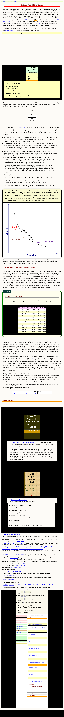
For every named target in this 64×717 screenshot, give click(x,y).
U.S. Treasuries (36, 23)
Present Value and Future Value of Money (36, 624)
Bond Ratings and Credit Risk (34, 648)
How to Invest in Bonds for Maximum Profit (24, 442)
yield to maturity (29, 19)
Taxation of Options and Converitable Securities (37, 681)
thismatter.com (14, 558)
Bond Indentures (32, 634)
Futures (18, 636)
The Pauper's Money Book (19, 500)
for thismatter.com (11, 534)
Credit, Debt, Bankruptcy (21, 615)
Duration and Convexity (44, 393)
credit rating (20, 11)
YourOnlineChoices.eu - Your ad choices (13, 554)
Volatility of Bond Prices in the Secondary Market (37, 651)
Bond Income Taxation (33, 677)
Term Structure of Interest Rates (34, 658)
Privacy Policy (20, 541)
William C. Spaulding (28, 563)
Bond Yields (31, 638)
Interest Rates (31, 620)
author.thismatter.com (15, 567)
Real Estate (19, 618)
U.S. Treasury (33, 358)
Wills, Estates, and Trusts (21, 622)
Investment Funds (20, 626)
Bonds (18, 630)
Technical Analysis (20, 641)
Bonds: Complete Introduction (34, 631)
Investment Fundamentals (21, 624)
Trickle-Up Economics (8, 579)
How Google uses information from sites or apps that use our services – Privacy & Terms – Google (28, 547)
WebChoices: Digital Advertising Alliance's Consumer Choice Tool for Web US (22, 549)
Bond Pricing (31, 641)
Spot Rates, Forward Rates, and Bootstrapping (25, 393)
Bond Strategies (31, 671)
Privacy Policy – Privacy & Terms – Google (13, 543)
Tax (17, 620)
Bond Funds (31, 674)
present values (9, 30)
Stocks (18, 639)
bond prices (22, 127)
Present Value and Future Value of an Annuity (37, 627)
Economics (19, 643)
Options (18, 638)
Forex (18, 634)
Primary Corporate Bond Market (34, 655)
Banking (18, 628)
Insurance (18, 616)
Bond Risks (31, 644)
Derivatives (19, 632)
